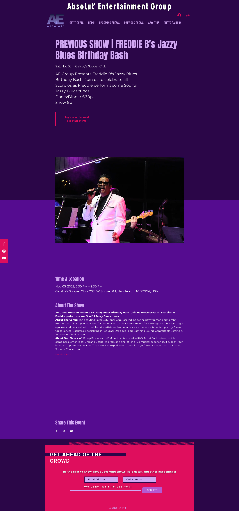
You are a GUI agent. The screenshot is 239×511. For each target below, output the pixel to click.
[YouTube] (4, 258)
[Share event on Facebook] (56, 431)
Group (161, 7)
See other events (76, 120)
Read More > (63, 354)
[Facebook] (4, 244)
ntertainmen (124, 7)
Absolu (79, 7)
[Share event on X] (64, 431)
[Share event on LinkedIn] (71, 431)
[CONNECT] (152, 490)
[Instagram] (4, 251)
